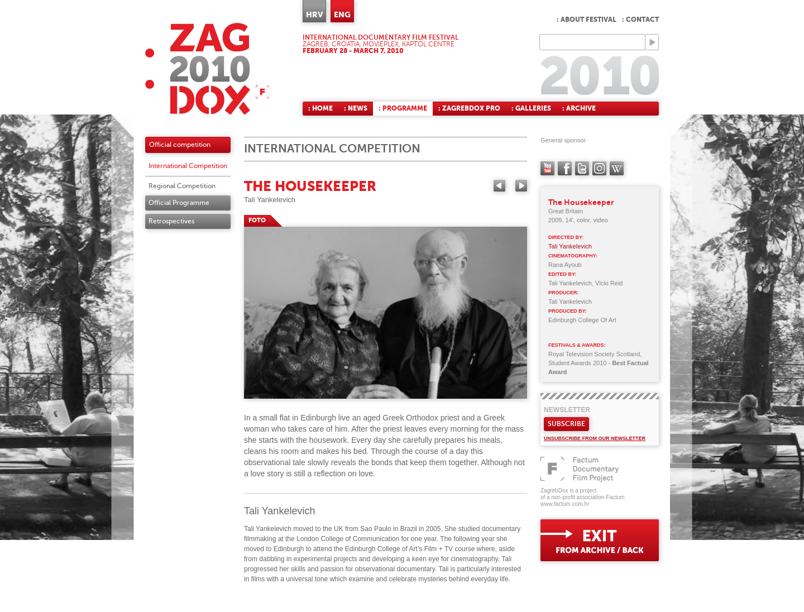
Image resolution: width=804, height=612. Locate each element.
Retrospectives (171, 221)
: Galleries (531, 108)
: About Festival (586, 19)
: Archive (579, 108)
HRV (314, 14)
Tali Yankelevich (269, 199)
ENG (342, 14)
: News (355, 108)
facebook (565, 168)
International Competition (188, 166)
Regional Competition (182, 186)
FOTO (257, 220)
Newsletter (567, 410)
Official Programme (179, 203)
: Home (320, 108)
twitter (582, 168)
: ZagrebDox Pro (469, 108)
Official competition (179, 145)
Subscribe (566, 424)
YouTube (547, 168)
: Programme (403, 108)
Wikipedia (617, 168)
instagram (599, 168)
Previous (499, 186)
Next (521, 186)
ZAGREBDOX (207, 68)
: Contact (640, 19)
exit (599, 540)
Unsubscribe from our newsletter (594, 438)
